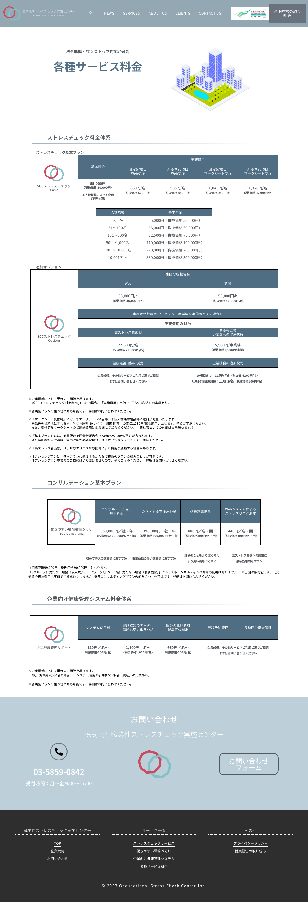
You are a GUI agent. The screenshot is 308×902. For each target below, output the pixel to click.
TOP (57, 843)
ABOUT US (158, 13)
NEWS (109, 13)
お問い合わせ (57, 858)
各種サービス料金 (154, 866)
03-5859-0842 (58, 771)
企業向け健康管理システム (154, 858)
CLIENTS (183, 13)
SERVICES (131, 13)
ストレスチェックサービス (154, 843)
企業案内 (57, 850)
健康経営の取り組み (250, 850)
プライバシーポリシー (250, 843)
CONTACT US (210, 13)
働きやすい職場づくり (154, 850)
